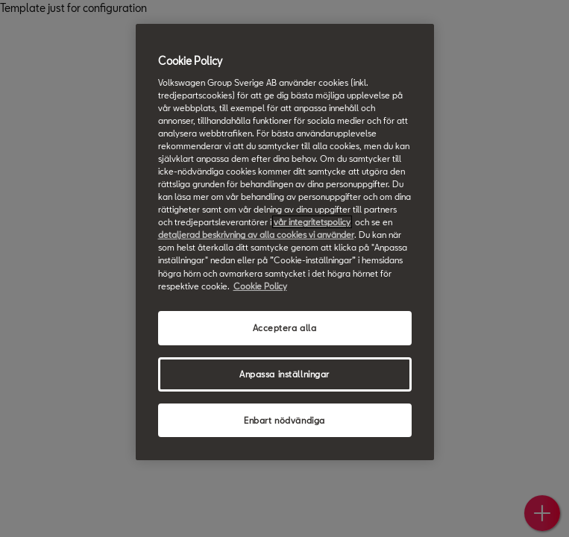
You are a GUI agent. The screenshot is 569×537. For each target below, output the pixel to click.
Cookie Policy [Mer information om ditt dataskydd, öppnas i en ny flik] (260, 285)
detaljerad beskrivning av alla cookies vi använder (256, 234)
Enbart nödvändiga (284, 419)
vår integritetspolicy (312, 222)
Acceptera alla (285, 328)
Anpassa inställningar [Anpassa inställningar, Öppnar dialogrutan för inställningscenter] (284, 373)
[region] (285, 242)
